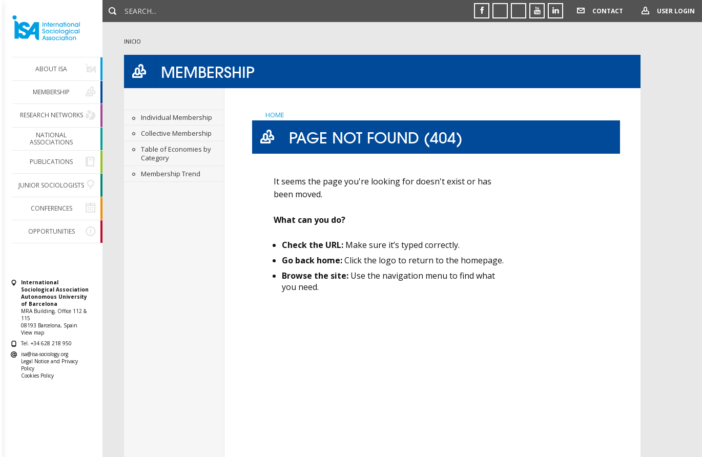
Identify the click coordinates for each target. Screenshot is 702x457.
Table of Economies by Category (176, 153)
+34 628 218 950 (51, 343)
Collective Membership (176, 133)
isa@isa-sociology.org (44, 354)
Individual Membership (176, 117)
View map (32, 332)
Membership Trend (170, 173)
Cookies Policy (37, 375)
